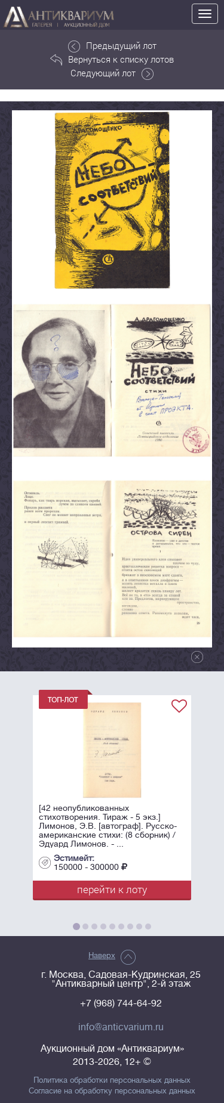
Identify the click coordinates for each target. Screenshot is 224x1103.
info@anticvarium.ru (121, 1027)
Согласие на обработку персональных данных (112, 1091)
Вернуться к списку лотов (112, 59)
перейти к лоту (112, 889)
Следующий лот (112, 73)
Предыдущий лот (112, 45)
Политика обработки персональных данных (112, 1080)
